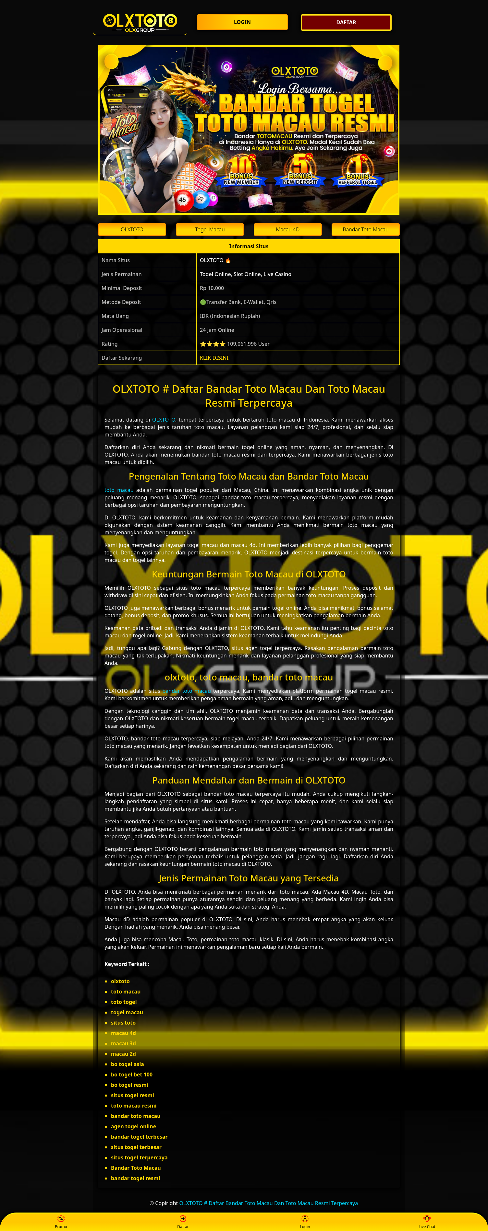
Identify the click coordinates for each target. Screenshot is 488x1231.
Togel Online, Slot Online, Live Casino (245, 274)
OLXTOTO (163, 419)
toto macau (119, 490)
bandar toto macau (187, 690)
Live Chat (427, 1222)
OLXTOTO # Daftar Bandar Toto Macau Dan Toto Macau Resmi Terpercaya (268, 1203)
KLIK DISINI (214, 357)
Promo (61, 1222)
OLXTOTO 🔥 (215, 260)
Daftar (183, 1222)
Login (305, 1222)
